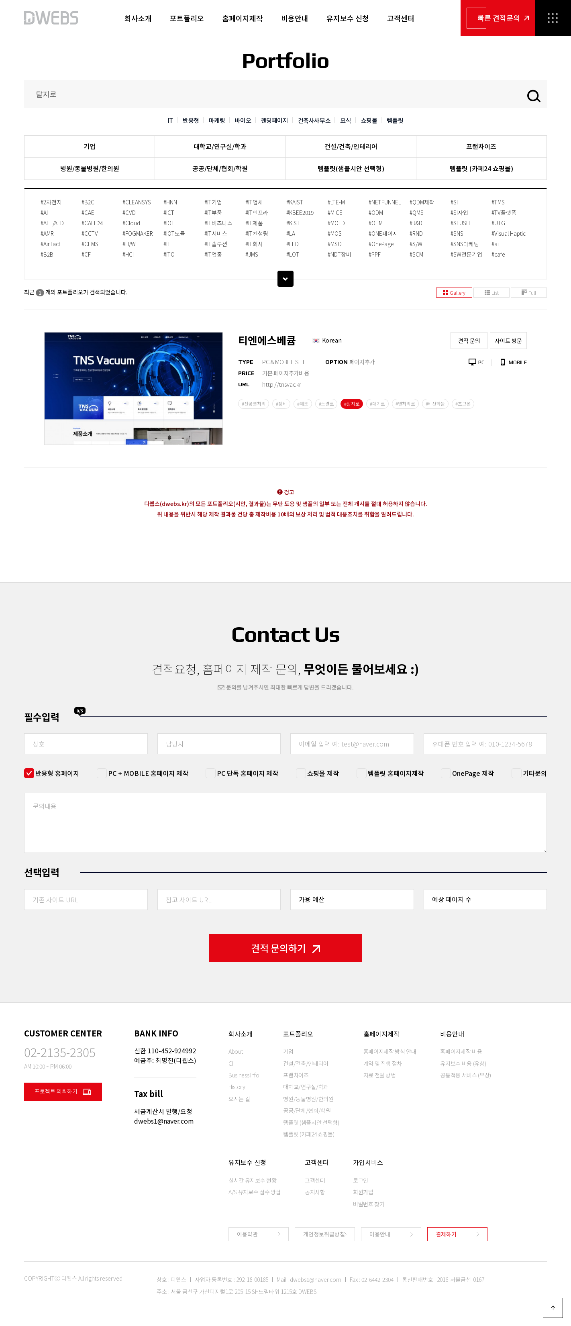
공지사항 (315, 1192)
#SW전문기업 (466, 254)
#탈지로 (351, 403)
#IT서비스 (215, 233)
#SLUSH (460, 223)
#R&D (416, 223)
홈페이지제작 (242, 18)
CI (230, 1063)
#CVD (129, 212)
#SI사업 (459, 212)
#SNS (457, 233)
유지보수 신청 (347, 18)
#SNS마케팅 (465, 244)
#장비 (281, 403)
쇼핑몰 (369, 120)
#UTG (498, 223)
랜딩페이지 (274, 120)
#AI (44, 212)
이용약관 (247, 1234)
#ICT (168, 212)
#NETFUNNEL (385, 202)
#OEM (376, 223)
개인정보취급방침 (324, 1234)
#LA (290, 233)
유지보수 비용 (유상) (463, 1063)
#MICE (335, 212)
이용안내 (379, 1234)
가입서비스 (368, 1162)
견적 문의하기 (285, 948)
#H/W (129, 244)
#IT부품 (213, 212)
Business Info (243, 1075)
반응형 (191, 120)
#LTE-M (336, 202)
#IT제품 (254, 223)
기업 (90, 146)
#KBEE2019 (300, 212)
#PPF (375, 254)
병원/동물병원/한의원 (89, 168)
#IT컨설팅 (256, 233)
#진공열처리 (253, 403)
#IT (167, 244)
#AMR (47, 233)
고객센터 (400, 18)
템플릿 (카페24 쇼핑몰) (481, 168)
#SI (454, 202)
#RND (416, 233)
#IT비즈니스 (218, 223)
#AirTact (50, 244)
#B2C (88, 202)
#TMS (498, 202)
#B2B (47, 254)
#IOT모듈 (174, 233)
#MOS (335, 233)
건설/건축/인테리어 (350, 146)
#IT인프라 (256, 212)
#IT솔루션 (215, 244)
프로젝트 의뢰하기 (63, 1091)
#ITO (169, 254)
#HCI (128, 254)
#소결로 (326, 403)
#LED (292, 244)
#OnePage (381, 244)
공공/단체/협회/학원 (220, 168)
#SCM (416, 254)
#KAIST (294, 202)
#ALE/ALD (52, 223)
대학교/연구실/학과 (220, 146)
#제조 (302, 403)
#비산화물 (435, 403)
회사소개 (138, 18)
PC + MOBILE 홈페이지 (148, 773)
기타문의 (535, 773)
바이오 (243, 120)
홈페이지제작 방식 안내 (389, 1051)
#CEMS (90, 244)
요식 (345, 120)
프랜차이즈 (481, 146)
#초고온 (463, 403)
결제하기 (446, 1234)
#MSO (335, 244)
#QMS (417, 212)
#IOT (169, 223)
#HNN (170, 202)
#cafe (498, 254)
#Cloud (131, 223)
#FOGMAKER (137, 233)
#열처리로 (405, 403)
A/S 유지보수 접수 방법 (254, 1192)
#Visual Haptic (508, 233)
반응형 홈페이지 (57, 773)
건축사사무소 (314, 120)
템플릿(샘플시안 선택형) (351, 168)
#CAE (88, 212)
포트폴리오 (187, 18)
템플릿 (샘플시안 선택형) (311, 1122)
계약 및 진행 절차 (382, 1063)
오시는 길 (239, 1099)
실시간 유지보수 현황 (252, 1180)
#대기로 (377, 403)
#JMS (251, 254)
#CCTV (90, 233)
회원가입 (363, 1192)
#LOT (292, 254)
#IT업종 (213, 254)
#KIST (293, 223)
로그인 (360, 1180)
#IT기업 (213, 202)
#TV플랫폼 (503, 212)
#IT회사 (254, 244)
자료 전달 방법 (379, 1075)
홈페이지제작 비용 (461, 1051)
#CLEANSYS (136, 202)
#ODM (376, 212)
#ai (495, 244)
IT (170, 120)
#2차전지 (51, 202)
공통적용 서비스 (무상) (465, 1075)
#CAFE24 (92, 223)
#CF (86, 254)
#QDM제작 (422, 202)
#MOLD (336, 223)
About (235, 1051)
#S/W (416, 244)
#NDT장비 (339, 254)
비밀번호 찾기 (369, 1204)
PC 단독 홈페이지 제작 (247, 773)
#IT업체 (254, 202)
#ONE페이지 (383, 233)
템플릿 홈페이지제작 (396, 773)
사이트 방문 (508, 341)
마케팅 (217, 120)
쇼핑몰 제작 (323, 773)
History (236, 1087)
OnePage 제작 (473, 773)
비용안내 (294, 18)
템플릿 (395, 120)
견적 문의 (469, 341)
